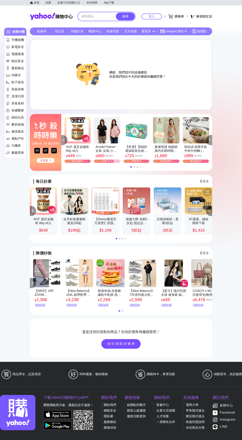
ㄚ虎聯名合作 (165, 422)
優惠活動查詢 (136, 416)
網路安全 (110, 410)
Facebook (227, 412)
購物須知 (110, 427)
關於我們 (110, 405)
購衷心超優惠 (136, 410)
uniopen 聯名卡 (173, 31)
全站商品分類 (195, 427)
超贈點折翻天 (136, 405)
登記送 (59, 31)
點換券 (42, 31)
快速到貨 (112, 31)
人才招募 (162, 416)
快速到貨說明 (195, 422)
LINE (224, 426)
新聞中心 (226, 405)
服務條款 (110, 422)
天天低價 (130, 31)
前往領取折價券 (121, 343)
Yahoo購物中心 (51, 16)
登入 (152, 16)
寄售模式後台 (195, 410)
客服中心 (162, 405)
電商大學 (192, 405)
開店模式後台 (195, 416)
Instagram (228, 419)
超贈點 (199, 31)
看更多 (148, 31)
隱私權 (108, 416)
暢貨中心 (95, 31)
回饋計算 (77, 31)
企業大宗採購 (165, 410)
